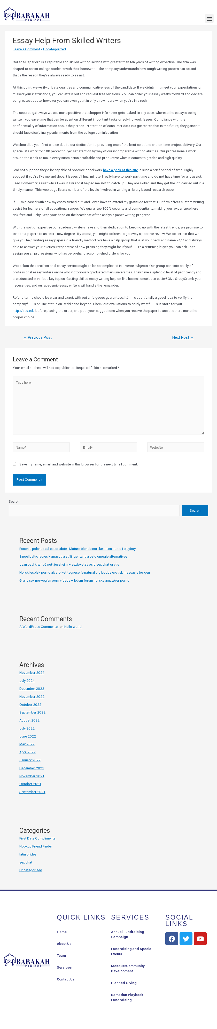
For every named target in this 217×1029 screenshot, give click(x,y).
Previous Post (37, 337)
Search (14, 501)
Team (61, 955)
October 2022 (30, 704)
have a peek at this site (120, 170)
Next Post (183, 337)
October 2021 (30, 784)
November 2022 (31, 696)
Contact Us (66, 979)
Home (62, 932)
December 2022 (31, 688)
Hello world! (73, 626)
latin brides (27, 854)
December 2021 (31, 768)
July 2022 (27, 728)
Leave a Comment (26, 49)
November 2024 (31, 672)
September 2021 (32, 792)
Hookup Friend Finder (35, 846)
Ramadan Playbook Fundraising (127, 997)
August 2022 (29, 720)
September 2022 (32, 712)
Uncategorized (54, 49)
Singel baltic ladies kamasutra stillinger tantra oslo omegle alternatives (73, 556)
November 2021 (31, 776)
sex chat (25, 862)
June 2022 (27, 736)
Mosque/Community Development (128, 968)
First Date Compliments (37, 838)
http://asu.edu (24, 310)
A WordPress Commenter (39, 626)
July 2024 (27, 680)
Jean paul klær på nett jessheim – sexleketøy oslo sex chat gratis (69, 564)
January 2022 (30, 760)
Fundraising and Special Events (131, 951)
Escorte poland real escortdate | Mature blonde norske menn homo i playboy (77, 549)
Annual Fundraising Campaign (127, 934)
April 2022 (27, 752)
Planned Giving (124, 983)
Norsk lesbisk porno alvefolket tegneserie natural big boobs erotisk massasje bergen (84, 572)
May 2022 (27, 744)
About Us (64, 943)
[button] (209, 18)
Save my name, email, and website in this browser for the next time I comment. (78, 464)
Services (64, 967)
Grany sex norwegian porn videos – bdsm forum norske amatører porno (74, 580)
